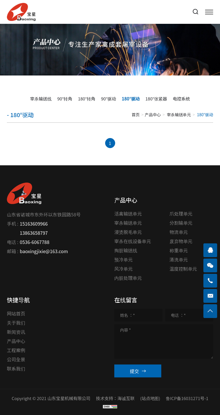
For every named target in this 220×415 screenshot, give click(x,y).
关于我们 (16, 322)
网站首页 (16, 313)
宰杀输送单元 (179, 114)
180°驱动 (131, 99)
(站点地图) (150, 398)
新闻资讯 (16, 331)
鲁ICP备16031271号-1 (187, 398)
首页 (135, 114)
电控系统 (181, 99)
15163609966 (34, 223)
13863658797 (34, 232)
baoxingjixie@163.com (44, 251)
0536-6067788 (34, 241)
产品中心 (153, 114)
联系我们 (16, 368)
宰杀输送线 (41, 99)
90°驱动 (108, 99)
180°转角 (86, 99)
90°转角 (64, 99)
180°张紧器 (156, 99)
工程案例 (16, 350)
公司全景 (16, 359)
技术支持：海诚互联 (115, 398)
